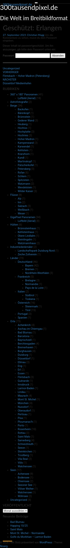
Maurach (23, 395)
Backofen (23, 109)
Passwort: (26, 55)
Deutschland (25, 261)
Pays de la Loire (34, 287)
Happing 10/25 (19, 525)
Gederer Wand (26, 120)
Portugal (23, 313)
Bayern (29, 265)
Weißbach (23, 209)
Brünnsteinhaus (27, 228)
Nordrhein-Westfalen (37, 272)
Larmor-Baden (26, 388)
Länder (14, 258)
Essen (21, 373)
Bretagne (30, 280)
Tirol (27, 310)
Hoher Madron (26, 139)
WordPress (45, 542)
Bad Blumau (25, 332)
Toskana (30, 299)
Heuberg (23, 124)
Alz (19, 198)
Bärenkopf (24, 113)
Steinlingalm (25, 239)
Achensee (23, 473)
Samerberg (24, 440)
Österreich (24, 302)
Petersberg (24, 168)
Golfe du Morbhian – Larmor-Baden (30, 536)
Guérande (23, 380)
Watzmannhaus (27, 243)
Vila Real (23, 458)
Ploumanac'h (25, 421)
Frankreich (24, 276)
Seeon (21, 447)
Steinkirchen (25, 451)
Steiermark (31, 306)
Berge (13, 105)
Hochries (23, 135)
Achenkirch (24, 325)
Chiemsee (23, 481)
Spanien (22, 317)
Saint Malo (24, 436)
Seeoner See (25, 484)
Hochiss (22, 127)
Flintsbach (24, 377)
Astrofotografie (19, 101)
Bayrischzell (25, 339)
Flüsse (14, 194)
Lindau (22, 391)
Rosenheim (24, 429)
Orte (12, 321)
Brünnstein (24, 116)
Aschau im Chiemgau (30, 328)
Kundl (21, 157)
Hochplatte (24, 131)
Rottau (21, 432)
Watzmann (24, 183)
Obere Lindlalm (26, 235)
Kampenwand (26, 142)
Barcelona (23, 336)
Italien (21, 291)
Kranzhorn (24, 153)
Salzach (22, 206)
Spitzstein (23, 180)
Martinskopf (25, 161)
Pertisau (22, 414)
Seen (13, 470)
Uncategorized (11, 68)
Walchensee (25, 466)
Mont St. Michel (27, 399)
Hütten (14, 224)
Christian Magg (35, 34)
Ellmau (22, 362)
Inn (19, 202)
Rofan (21, 172)
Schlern (22, 176)
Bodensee (23, 477)
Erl (19, 369)
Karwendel (24, 146)
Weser (21, 213)
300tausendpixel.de (17, 5)
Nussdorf (23, 406)
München (23, 403)
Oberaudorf (24, 410)
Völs (20, 462)
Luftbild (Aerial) (27, 98)
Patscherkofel (26, 165)
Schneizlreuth (25, 444)
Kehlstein (23, 150)
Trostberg (23, 455)
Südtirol (29, 295)
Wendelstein (25, 187)
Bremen (29, 269)
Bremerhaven (25, 347)
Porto (21, 425)
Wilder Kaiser (25, 191)
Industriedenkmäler (21, 246)
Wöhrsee (23, 496)
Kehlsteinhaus (26, 232)
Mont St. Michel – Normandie (27, 533)
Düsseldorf (24, 358)
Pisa (20, 418)
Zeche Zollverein (27, 254)
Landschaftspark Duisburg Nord (36, 250)
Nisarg (4, 546)
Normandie (31, 284)
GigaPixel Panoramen (22, 217)
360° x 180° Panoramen (24, 94)
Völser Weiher (26, 488)
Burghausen (25, 351)
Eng (20, 365)
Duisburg (23, 354)
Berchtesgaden (26, 343)
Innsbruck (23, 384)
